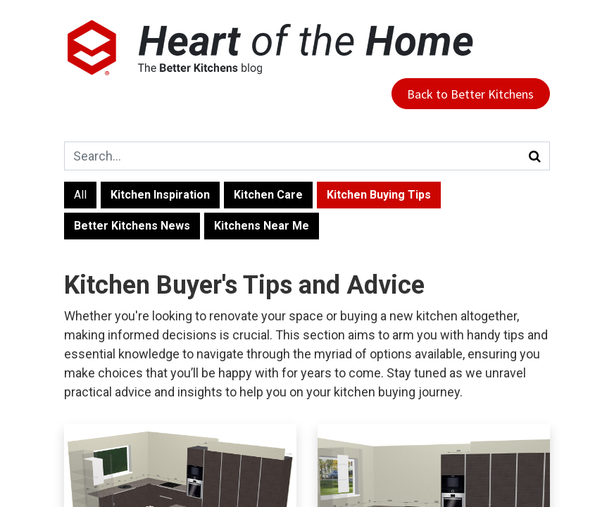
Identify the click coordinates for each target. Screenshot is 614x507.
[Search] (535, 156)
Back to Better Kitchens (470, 94)
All (80, 194)
